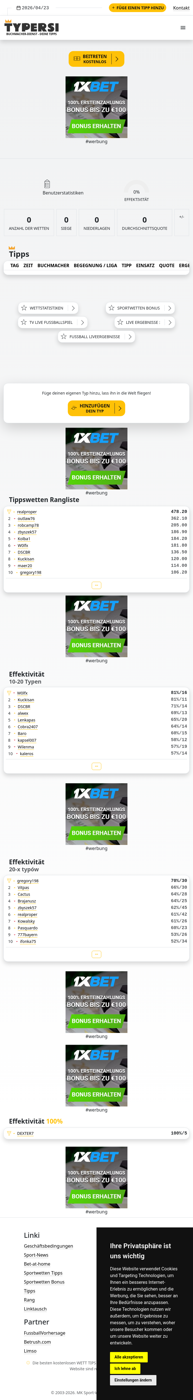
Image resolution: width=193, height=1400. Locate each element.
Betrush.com (37, 1342)
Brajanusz (27, 901)
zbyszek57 (27, 532)
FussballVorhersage (44, 1333)
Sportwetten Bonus (44, 1282)
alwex (23, 713)
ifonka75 (28, 941)
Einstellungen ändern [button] (133, 1380)
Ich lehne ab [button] (125, 1368)
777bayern (27, 934)
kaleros (26, 753)
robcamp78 (28, 525)
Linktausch (35, 1309)
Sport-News (36, 1255)
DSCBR (24, 552)
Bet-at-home (37, 1264)
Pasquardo (28, 928)
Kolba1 (24, 538)
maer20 (25, 565)
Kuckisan (26, 559)
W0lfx (23, 545)
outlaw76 (26, 518)
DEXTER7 (25, 1133)
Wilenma (26, 747)
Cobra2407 (28, 726)
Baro (22, 733)
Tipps (29, 1291)
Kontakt (181, 8)
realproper (27, 511)
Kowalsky (26, 921)
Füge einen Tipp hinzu (137, 7)
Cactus (24, 894)
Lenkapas (26, 720)
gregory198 (30, 572)
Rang (29, 1300)
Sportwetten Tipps (43, 1273)
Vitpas (23, 887)
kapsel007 (27, 740)
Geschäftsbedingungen (48, 1246)
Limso (30, 1351)
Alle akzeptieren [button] (129, 1357)
